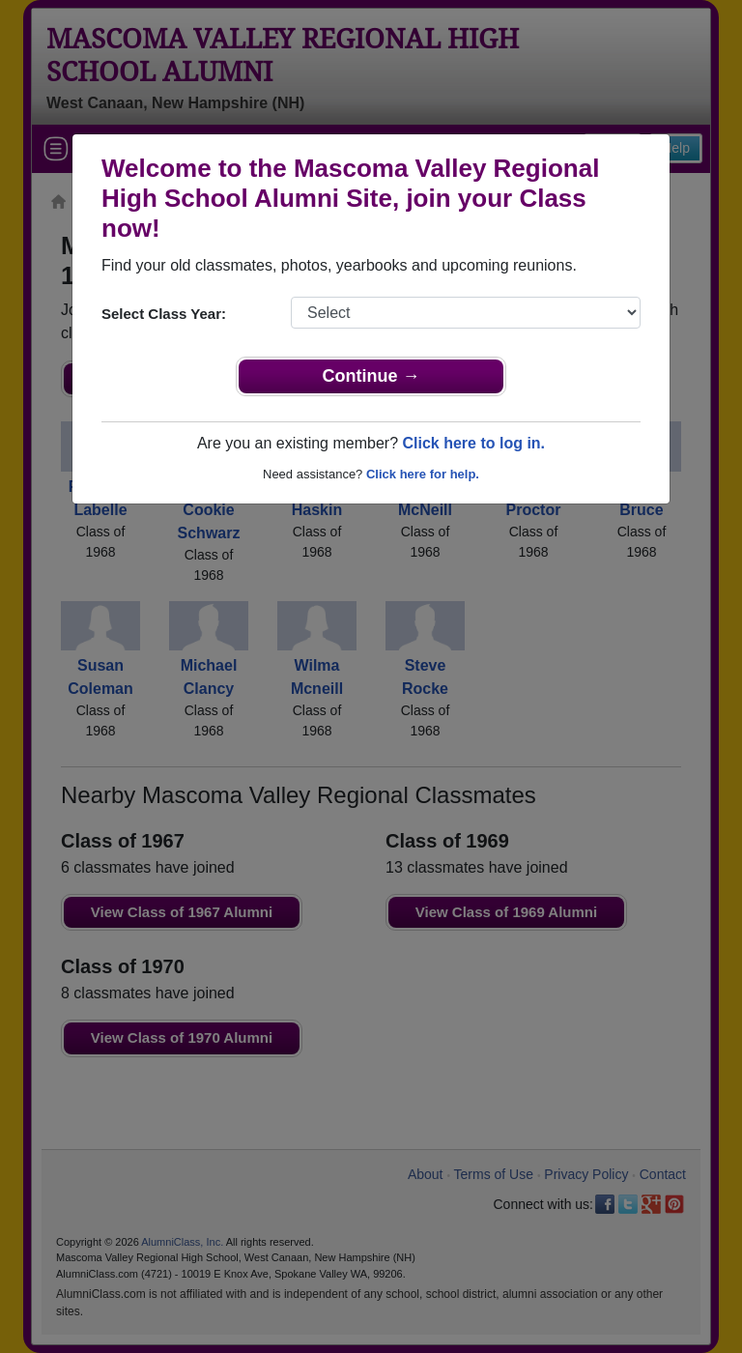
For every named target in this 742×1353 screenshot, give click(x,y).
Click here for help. (422, 474)
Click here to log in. (473, 443)
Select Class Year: (163, 313)
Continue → (371, 376)
